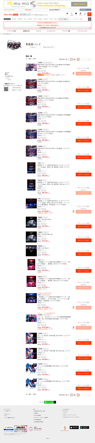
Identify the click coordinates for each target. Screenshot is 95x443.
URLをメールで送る (16, 90)
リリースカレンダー (51, 31)
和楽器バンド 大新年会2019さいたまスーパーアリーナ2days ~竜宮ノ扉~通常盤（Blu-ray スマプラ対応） (53, 184)
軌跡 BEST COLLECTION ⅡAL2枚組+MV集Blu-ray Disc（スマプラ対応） (53, 99)
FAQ (6, 415)
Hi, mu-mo (65, 411)
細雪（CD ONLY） (43, 248)
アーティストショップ (82, 31)
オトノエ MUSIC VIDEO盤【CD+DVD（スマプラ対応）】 (53, 336)
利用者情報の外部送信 (38, 421)
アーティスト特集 (66, 31)
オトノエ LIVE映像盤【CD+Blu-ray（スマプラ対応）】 (53, 382)
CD (6, 74)
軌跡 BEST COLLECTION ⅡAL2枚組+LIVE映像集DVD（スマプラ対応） (54, 116)
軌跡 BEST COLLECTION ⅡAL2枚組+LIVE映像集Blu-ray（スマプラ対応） (54, 132)
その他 (9, 79)
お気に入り (33, 47)
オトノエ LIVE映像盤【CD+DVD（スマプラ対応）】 (52, 367)
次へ (90, 59)
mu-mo (64, 412)
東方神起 (40, 19)
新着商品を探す (26, 31)
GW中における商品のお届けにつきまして (47, 22)
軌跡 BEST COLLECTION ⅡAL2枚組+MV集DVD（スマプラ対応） (53, 82)
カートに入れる (84, 90)
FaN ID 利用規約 (37, 415)
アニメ (7, 78)
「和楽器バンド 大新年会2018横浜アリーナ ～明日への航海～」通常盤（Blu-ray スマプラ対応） (53, 279)
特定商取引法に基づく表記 (39, 411)
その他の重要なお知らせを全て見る (47, 27)
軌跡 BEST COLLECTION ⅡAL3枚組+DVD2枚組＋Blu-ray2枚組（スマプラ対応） (53, 65)
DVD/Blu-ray (9, 76)
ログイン (42, 14)
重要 (73, 74)
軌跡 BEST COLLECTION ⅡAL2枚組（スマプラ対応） (53, 149)
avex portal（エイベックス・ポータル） (71, 417)
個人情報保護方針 (37, 419)
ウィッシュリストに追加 (83, 68)
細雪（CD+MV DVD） (44, 219)
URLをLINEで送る (17, 87)
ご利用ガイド (7, 411)
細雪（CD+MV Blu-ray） (45, 234)
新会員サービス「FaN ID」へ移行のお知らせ (47, 25)
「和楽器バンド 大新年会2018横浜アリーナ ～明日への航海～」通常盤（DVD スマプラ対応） (53, 263)
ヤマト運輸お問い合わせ (10, 417)
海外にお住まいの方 (48, 47)
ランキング (38, 31)
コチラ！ (29, 14)
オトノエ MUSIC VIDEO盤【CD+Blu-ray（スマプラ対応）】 (53, 352)
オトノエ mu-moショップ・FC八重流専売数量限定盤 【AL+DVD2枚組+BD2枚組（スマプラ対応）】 (54, 319)
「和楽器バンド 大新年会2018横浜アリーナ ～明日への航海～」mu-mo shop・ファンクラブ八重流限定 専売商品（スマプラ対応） (53, 299)
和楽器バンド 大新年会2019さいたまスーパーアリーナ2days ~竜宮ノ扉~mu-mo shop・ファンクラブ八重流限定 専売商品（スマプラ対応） (53, 202)
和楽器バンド (41, 68)
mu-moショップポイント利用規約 (41, 417)
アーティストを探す (11, 31)
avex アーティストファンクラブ (69, 414)
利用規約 (36, 413)
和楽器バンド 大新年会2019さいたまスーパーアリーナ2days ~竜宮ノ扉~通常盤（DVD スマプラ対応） (53, 167)
